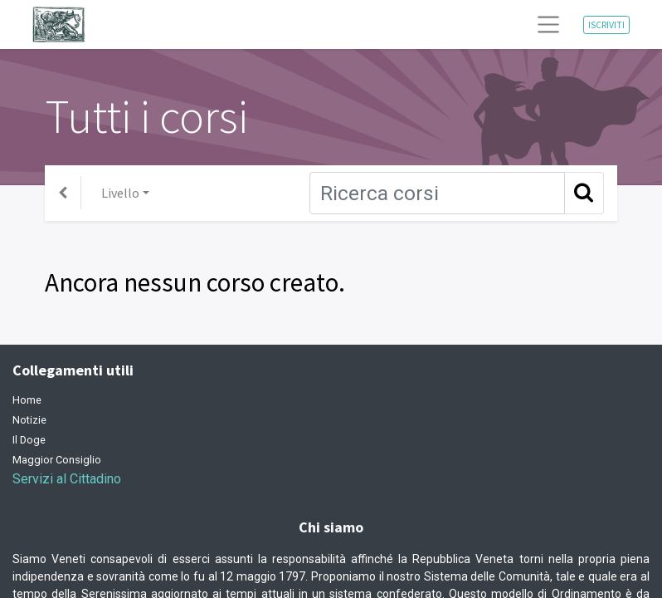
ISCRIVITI (606, 24)
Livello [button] (120, 192)
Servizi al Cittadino (66, 479)
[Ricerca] (437, 193)
